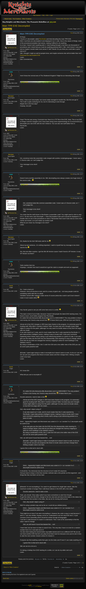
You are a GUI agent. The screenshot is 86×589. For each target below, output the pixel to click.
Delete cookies (69, 578)
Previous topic (59, 18)
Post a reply (7, 29)
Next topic (66, 18)
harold (11, 285)
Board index (8, 18)
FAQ (43, 15)
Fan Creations (17, 18)
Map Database (37, 15)
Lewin (11, 33)
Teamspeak (79, 18)
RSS (47, 15)
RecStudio (42, 39)
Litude (11, 72)
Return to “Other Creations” (11, 567)
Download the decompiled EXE (30, 55)
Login (51, 15)
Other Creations (26, 18)
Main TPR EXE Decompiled (16, 26)
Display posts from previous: (30, 559)
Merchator (11, 96)
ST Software (38, 586)
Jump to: (56, 567)
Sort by (49, 559)
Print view (72, 18)
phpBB (29, 585)
